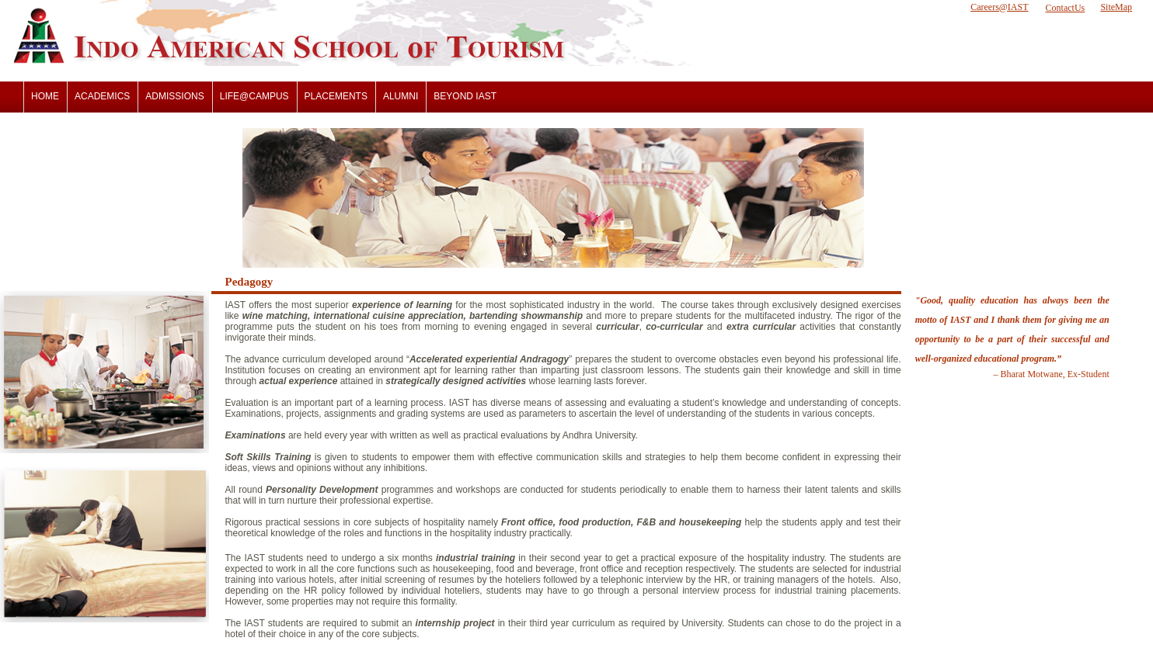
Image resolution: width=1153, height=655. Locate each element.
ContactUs (1065, 7)
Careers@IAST (999, 7)
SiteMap (1116, 7)
